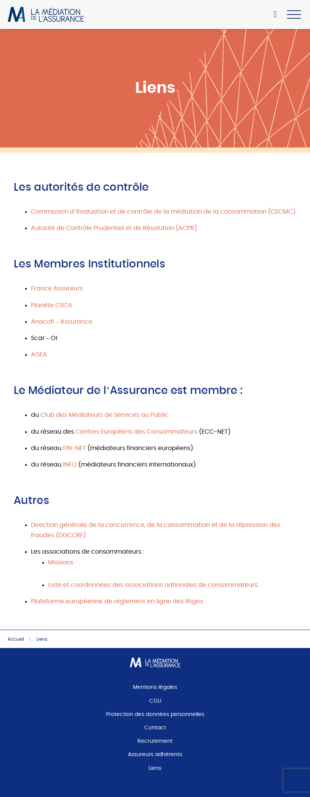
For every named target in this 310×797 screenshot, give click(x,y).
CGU (155, 701)
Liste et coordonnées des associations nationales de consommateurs (153, 585)
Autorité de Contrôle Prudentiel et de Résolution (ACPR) (114, 228)
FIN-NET (74, 448)
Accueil (16, 639)
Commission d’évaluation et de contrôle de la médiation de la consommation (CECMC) (163, 212)
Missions (60, 562)
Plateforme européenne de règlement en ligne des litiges (117, 601)
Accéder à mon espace (277, 15)
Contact (155, 728)
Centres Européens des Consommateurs (136, 432)
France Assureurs (57, 288)
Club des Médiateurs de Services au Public (104, 415)
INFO (70, 465)
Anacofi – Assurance (61, 322)
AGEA (39, 355)
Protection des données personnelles (155, 714)
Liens (155, 768)
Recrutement (155, 741)
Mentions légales (155, 687)
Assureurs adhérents (155, 754)
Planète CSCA (51, 305)
